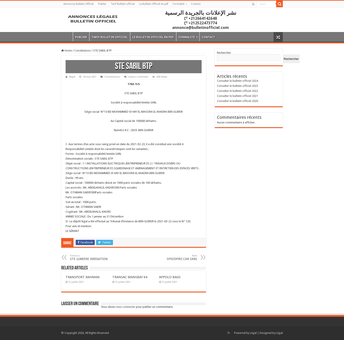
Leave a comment (138, 76)
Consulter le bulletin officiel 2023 (237, 85)
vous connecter (125, 306)
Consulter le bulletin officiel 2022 (237, 91)
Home (66, 50)
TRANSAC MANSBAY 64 (129, 277)
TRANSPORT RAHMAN (83, 277)
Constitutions (82, 50)
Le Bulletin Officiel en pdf (153, 3)
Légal (253, 333)
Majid (72, 76)
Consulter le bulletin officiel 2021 (237, 96)
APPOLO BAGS (170, 277)
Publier (102, 3)
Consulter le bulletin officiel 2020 (237, 101)
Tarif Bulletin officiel (123, 3)
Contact (196, 3)
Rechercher (224, 52)
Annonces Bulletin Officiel (78, 3)
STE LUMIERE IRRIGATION (92, 257)
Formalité (178, 3)
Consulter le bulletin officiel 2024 (237, 80)
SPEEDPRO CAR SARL (174, 257)
